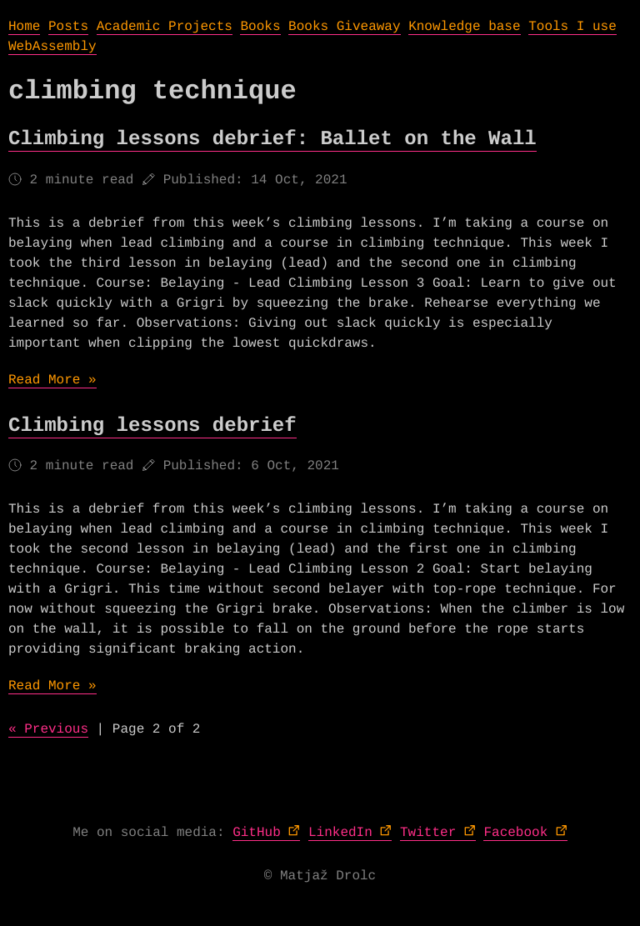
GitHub (256, 832)
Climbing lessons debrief (152, 426)
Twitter (428, 832)
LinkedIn (340, 832)
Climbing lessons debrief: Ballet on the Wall (272, 139)
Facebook (515, 832)
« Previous (48, 729)
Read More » (52, 380)
